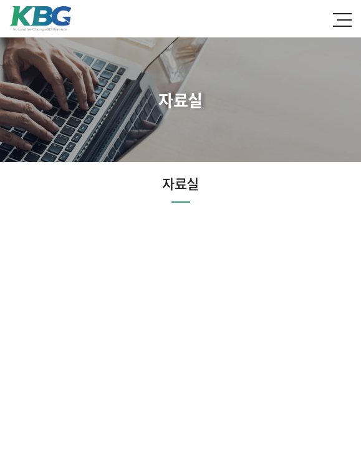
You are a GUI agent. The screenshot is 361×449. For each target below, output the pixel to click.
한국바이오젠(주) (40, 18)
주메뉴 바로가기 (0, 0)
